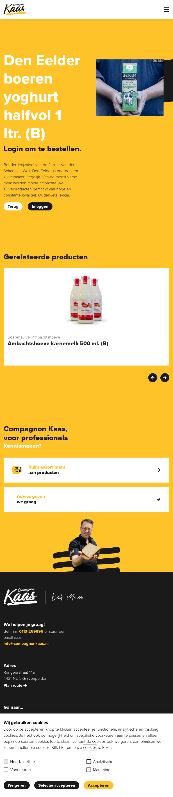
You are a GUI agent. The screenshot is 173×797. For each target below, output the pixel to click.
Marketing (98, 769)
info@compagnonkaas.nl (26, 643)
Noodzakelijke (19, 761)
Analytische (99, 761)
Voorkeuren (17, 769)
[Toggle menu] (166, 9)
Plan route (15, 685)
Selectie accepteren (56, 785)
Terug (13, 206)
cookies (90, 747)
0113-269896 (31, 631)
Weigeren (17, 785)
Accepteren (98, 785)
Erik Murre (68, 597)
